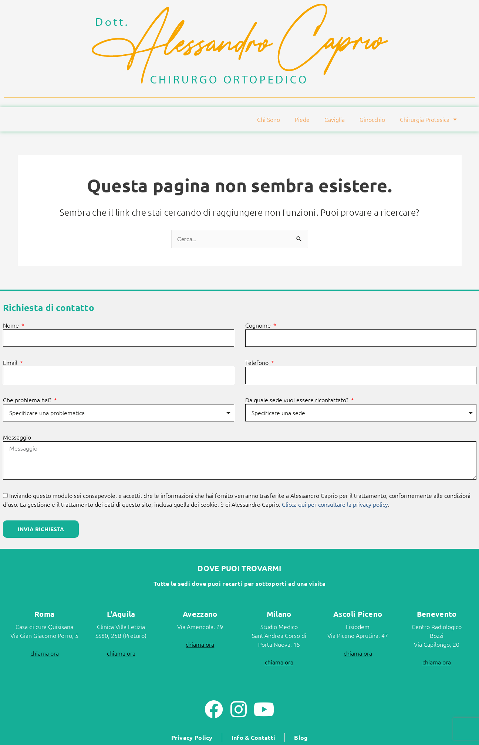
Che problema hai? (28, 400)
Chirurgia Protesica (428, 119)
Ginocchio (372, 119)
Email (11, 363)
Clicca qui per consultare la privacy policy (335, 504)
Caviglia (334, 119)
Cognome (258, 325)
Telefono (257, 363)
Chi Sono (268, 119)
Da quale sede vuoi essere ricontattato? (297, 400)
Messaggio (17, 437)
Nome (11, 325)
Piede (302, 119)
